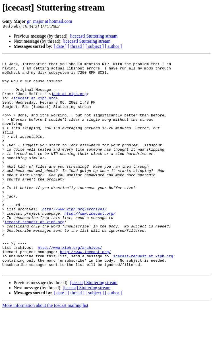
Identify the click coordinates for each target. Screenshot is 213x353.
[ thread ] (76, 46)
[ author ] (113, 46)
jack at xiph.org (69, 101)
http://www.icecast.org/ (89, 244)
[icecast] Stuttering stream (93, 36)
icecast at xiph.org (34, 106)
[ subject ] (95, 46)
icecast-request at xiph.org (35, 255)
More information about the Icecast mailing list (45, 348)
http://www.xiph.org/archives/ (74, 239)
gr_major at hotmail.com (49, 21)
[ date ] (60, 46)
